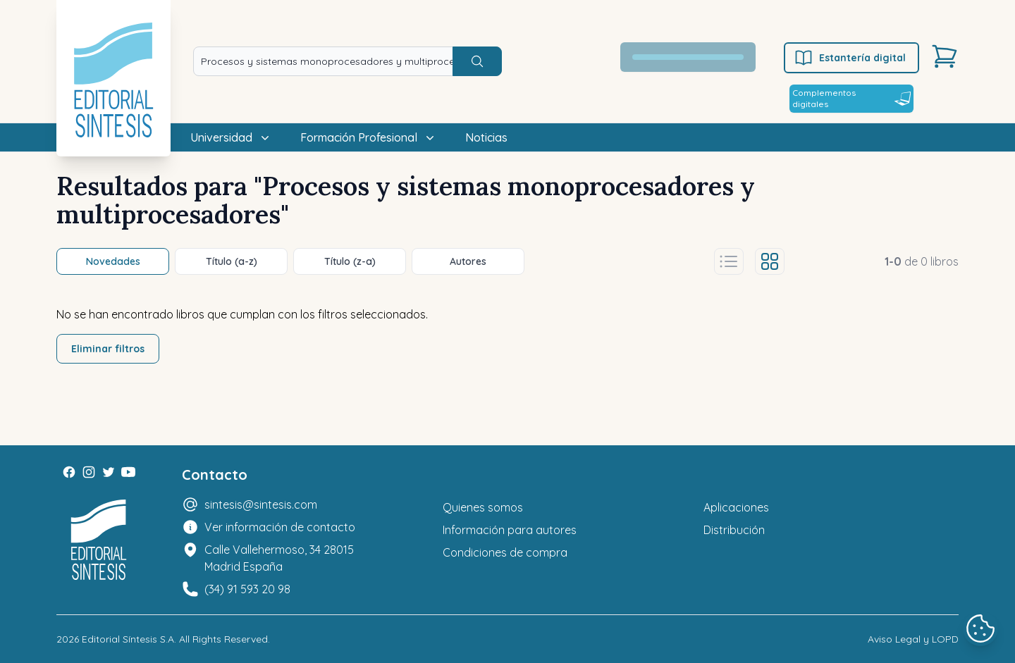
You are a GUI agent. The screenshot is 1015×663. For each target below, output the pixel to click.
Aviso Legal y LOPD (913, 639)
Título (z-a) (350, 261)
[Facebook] (69, 472)
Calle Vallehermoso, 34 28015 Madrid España (279, 558)
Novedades (113, 261)
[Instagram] (89, 472)
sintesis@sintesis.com (260, 504)
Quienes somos (483, 507)
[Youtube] (128, 472)
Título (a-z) (231, 261)
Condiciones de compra (505, 552)
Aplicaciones (736, 507)
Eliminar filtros (107, 348)
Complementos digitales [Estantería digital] (851, 98)
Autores (468, 261)
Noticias (486, 137)
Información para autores (510, 530)
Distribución (734, 530)
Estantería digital (850, 58)
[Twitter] (109, 472)
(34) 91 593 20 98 (247, 589)
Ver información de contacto (279, 527)
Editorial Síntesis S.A (128, 639)
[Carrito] (944, 56)
